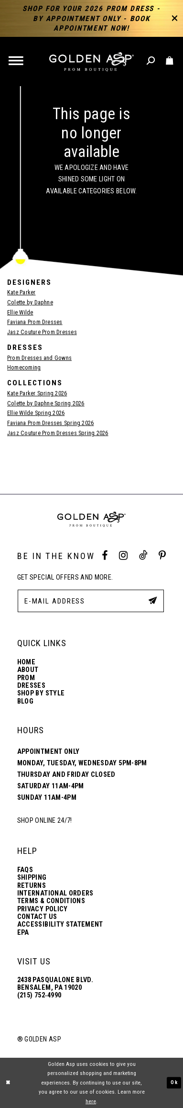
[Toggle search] (151, 61)
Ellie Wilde (20, 312)
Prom (26, 678)
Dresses (31, 685)
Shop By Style (41, 693)
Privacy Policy (42, 909)
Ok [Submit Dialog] (174, 1082)
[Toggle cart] (170, 61)
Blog (25, 701)
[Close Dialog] (8, 1082)
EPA (23, 932)
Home (26, 662)
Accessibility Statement (60, 924)
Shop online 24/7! (44, 820)
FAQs (25, 869)
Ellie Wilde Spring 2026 (36, 413)
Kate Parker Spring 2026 (37, 393)
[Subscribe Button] (151, 600)
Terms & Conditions (51, 901)
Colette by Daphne (30, 302)
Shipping (32, 877)
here (91, 1101)
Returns (31, 885)
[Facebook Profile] (104, 556)
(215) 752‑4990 (39, 995)
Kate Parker (21, 292)
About (28, 669)
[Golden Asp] (91, 61)
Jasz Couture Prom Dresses (42, 332)
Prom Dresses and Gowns (39, 358)
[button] (17, 62)
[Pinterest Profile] (162, 556)
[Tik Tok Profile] (143, 555)
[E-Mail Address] (91, 601)
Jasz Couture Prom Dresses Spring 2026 (57, 433)
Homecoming (24, 367)
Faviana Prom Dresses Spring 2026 (50, 423)
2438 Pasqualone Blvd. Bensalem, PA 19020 (55, 983)
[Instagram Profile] (123, 556)
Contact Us (37, 916)
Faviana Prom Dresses (35, 322)
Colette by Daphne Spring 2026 (46, 403)
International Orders (55, 893)
